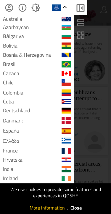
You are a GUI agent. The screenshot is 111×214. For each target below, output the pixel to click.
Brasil (37, 64)
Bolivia (37, 46)
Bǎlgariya (37, 36)
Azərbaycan (37, 27)
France (37, 151)
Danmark (37, 120)
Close (76, 207)
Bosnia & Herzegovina (37, 55)
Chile (37, 82)
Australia (37, 19)
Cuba (37, 101)
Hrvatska (37, 160)
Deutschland (37, 110)
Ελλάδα (37, 141)
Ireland (37, 178)
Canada (37, 73)
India (37, 169)
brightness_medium (35, 7)
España (37, 131)
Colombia (37, 92)
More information (47, 207)
